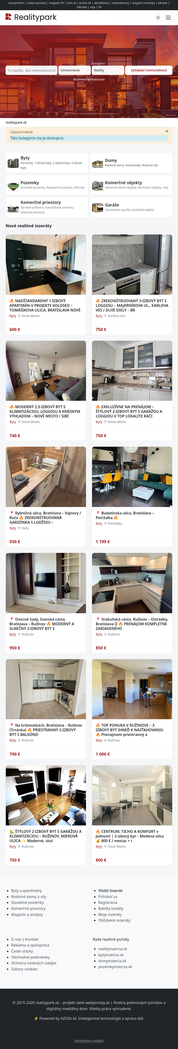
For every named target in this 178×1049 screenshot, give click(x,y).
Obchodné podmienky (30, 957)
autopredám (16, 3)
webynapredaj (37, 3)
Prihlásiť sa (107, 896)
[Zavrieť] (167, 130)
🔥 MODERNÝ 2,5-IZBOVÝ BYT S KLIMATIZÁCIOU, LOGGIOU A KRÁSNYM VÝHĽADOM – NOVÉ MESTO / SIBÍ (45, 411)
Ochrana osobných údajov (33, 963)
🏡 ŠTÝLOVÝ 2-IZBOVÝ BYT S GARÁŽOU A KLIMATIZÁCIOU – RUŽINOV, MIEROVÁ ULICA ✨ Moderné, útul (46, 836)
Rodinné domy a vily (28, 896)
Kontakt (32, 939)
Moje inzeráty (110, 914)
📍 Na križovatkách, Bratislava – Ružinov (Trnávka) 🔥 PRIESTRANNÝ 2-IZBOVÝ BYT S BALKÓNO (46, 730)
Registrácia (107, 902)
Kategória (98, 63)
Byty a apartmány (26, 890)
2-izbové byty (61, 163)
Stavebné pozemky (27, 902)
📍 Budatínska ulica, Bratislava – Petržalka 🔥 (125, 515)
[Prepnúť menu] (168, 17)
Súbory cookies (24, 969)
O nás (16, 939)
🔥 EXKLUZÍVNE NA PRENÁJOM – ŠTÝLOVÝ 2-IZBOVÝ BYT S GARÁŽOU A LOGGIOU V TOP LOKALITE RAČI (129, 411)
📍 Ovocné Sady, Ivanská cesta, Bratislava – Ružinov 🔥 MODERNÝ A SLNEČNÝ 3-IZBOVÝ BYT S (42, 624)
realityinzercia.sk (112, 948)
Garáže (112, 205)
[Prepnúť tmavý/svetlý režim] (158, 17)
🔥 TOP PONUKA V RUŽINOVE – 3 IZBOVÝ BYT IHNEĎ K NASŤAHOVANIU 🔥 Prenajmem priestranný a (129, 730)
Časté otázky (22, 951)
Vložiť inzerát (110, 890)
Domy (111, 160)
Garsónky (27, 163)
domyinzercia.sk (112, 960)
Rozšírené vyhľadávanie (89, 79)
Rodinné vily (150, 165)
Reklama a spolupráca (30, 945)
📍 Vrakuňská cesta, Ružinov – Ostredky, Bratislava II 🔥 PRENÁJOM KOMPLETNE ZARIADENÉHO (132, 624)
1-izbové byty (42, 163)
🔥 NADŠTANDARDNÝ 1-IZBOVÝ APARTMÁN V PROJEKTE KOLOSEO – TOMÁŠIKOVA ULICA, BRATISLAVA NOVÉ (45, 305)
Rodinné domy (114, 165)
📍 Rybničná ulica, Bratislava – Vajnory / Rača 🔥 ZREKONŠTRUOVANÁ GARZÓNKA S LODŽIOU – (45, 517)
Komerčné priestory (41, 202)
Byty (25, 157)
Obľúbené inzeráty (114, 920)
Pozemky (30, 182)
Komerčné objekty (123, 182)
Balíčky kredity (110, 908)
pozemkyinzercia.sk (115, 966)
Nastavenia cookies (89, 1040)
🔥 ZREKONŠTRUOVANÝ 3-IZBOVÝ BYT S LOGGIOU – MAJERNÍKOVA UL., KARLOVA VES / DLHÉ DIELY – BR (132, 305)
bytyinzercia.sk (111, 954)
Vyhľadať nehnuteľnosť (149, 70)
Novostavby (132, 165)
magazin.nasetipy (143, 3)
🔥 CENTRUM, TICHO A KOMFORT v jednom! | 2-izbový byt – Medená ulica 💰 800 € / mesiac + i (130, 836)
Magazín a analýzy (27, 914)
